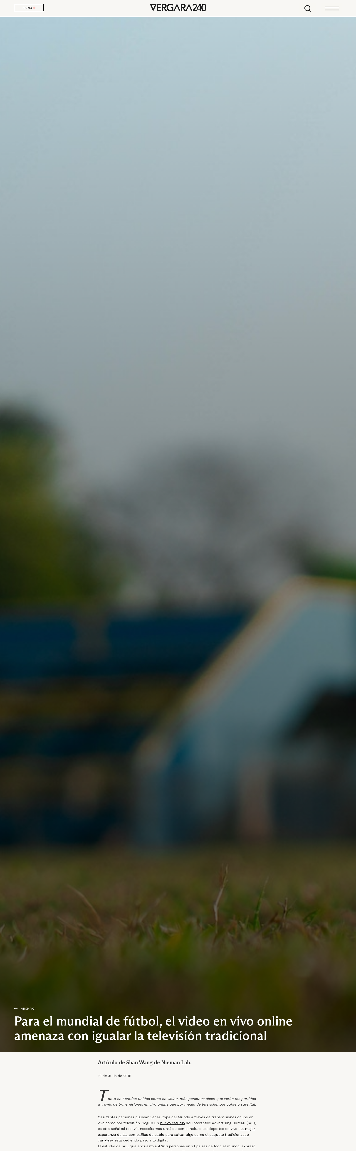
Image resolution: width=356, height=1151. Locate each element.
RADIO (28, 8)
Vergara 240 (178, 7)
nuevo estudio (172, 1123)
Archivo (28, 1008)
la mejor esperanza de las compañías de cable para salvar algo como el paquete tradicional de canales (176, 1134)
